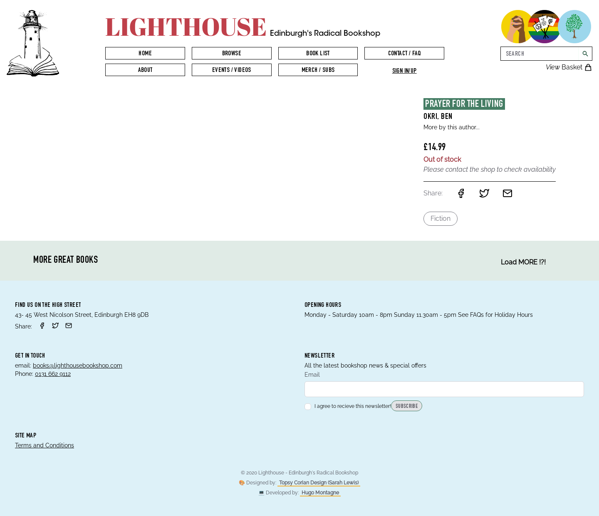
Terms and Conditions (44, 445)
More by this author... (451, 127)
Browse (231, 54)
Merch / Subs (318, 70)
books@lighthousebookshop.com (77, 365)
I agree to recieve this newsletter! (347, 406)
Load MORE (523, 262)
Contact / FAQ (404, 54)
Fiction (440, 218)
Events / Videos (231, 70)
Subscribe (407, 407)
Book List (318, 54)
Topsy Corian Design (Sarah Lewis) (319, 483)
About (145, 70)
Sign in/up (404, 71)
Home (145, 54)
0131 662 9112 (53, 373)
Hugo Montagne (320, 493)
